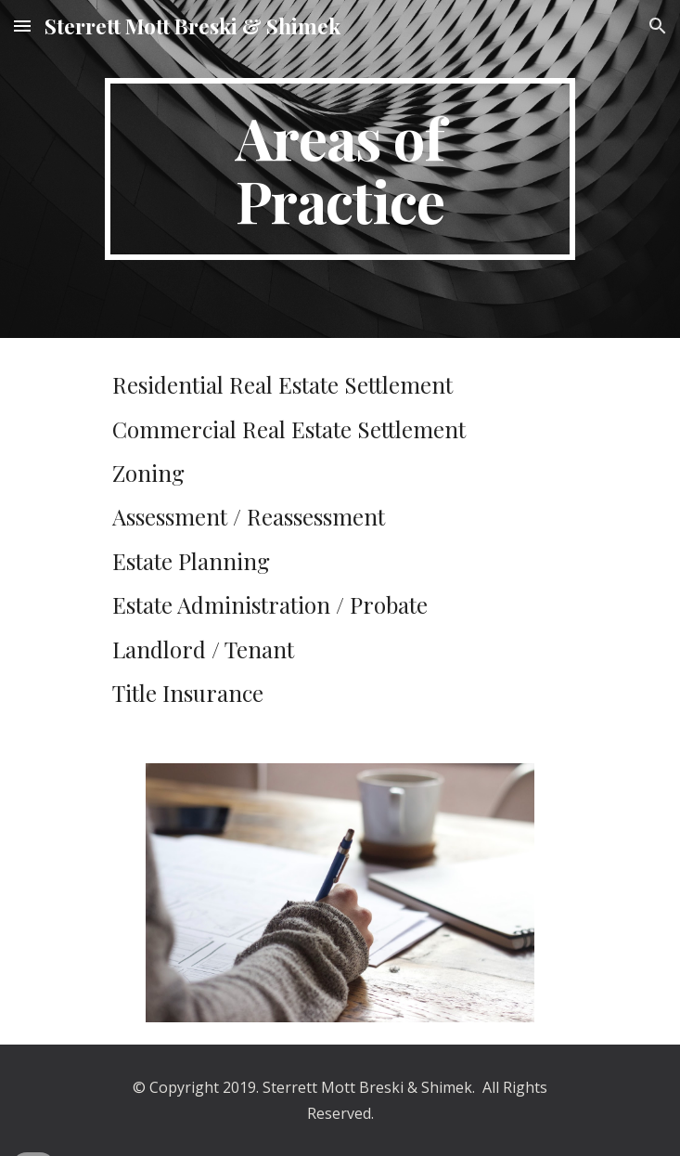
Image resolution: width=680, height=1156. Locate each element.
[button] (22, 25)
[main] (340, 169)
